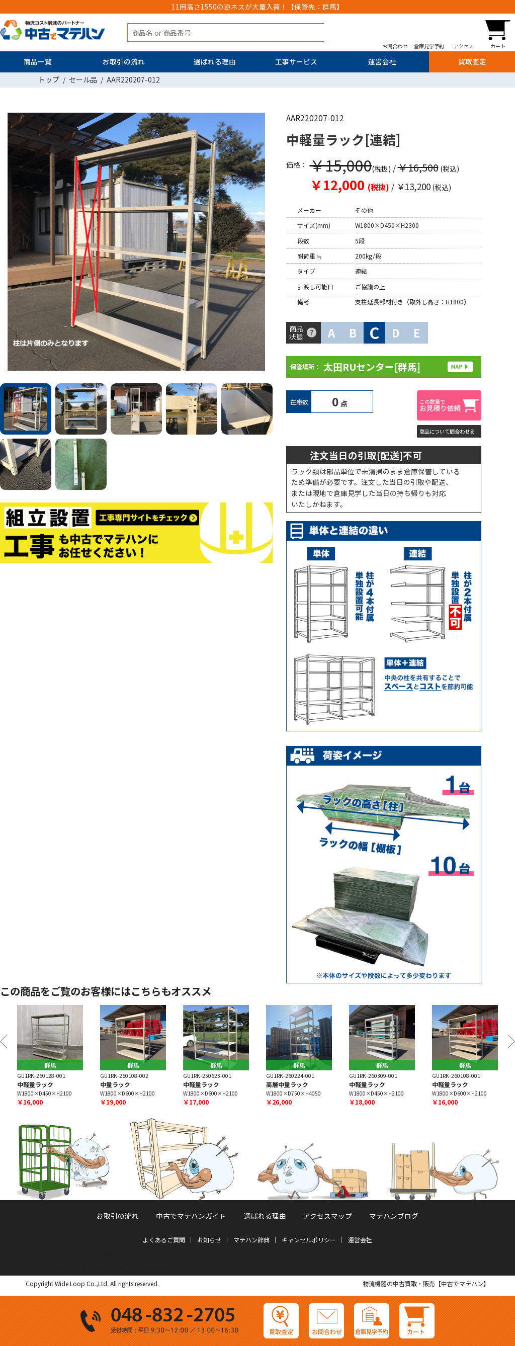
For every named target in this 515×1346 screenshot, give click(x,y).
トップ (48, 79)
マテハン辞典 (251, 1239)
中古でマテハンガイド (191, 1216)
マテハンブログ (393, 1216)
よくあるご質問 (164, 1239)
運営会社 (382, 61)
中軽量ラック (35, 1084)
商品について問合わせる (447, 431)
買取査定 (472, 61)
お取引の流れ (124, 61)
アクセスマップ (327, 1216)
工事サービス (296, 61)
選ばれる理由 (215, 61)
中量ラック (115, 1084)
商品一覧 (38, 61)
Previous (3, 1041)
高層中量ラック (287, 1084)
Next (261, 244)
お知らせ (209, 1239)
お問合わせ (394, 45)
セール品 (83, 79)
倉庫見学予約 (429, 45)
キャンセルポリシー (309, 1239)
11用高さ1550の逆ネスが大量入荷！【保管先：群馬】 (257, 7)
